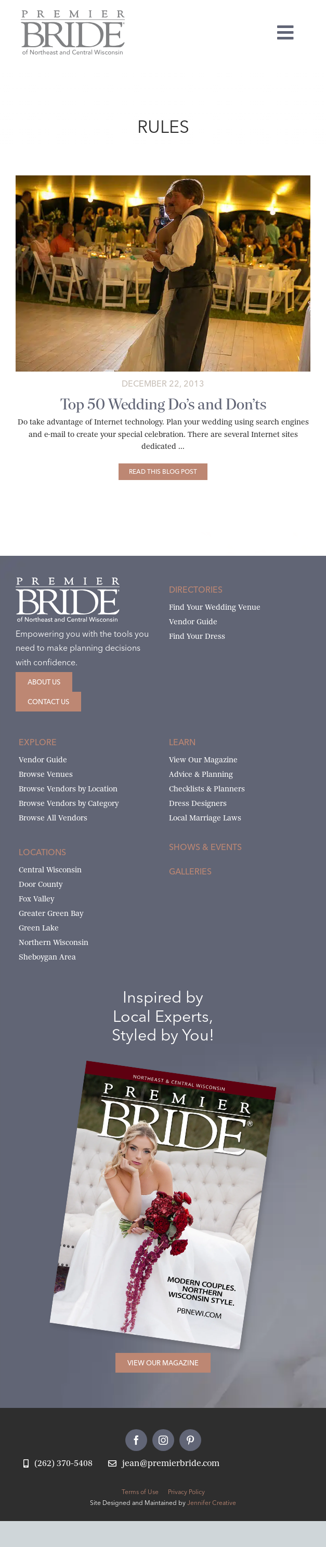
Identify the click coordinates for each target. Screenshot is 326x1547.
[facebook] (136, 1440)
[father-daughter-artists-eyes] (163, 179)
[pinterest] (190, 1440)
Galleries (190, 871)
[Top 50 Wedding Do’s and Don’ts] (163, 471)
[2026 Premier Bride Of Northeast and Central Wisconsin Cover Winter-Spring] (181, 1078)
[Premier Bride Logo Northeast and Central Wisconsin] (73, 14)
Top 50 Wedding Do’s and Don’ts (163, 404)
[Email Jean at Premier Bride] (163, 1463)
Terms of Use (140, 1492)
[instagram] (163, 1440)
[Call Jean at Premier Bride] (58, 1463)
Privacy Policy (186, 1492)
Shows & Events (205, 847)
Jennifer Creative (211, 1503)
